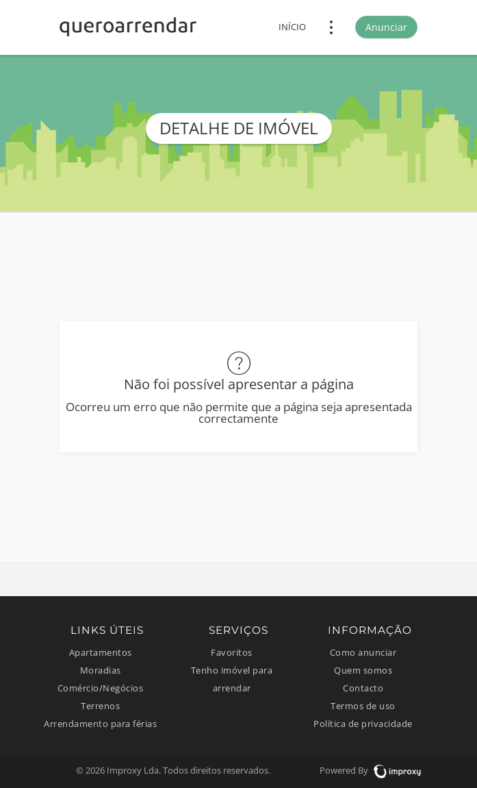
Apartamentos (100, 652)
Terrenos (100, 706)
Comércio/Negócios (100, 688)
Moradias (100, 670)
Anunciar (386, 27)
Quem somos (363, 670)
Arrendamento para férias (100, 724)
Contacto (363, 688)
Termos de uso (363, 706)
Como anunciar (363, 652)
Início (292, 27)
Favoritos (232, 652)
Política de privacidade (363, 724)
